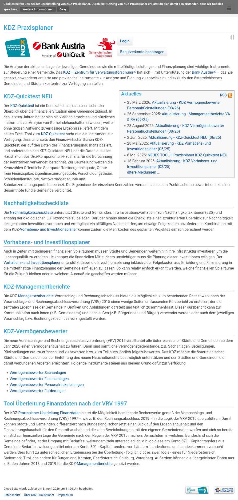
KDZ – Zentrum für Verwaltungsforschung (98, 72)
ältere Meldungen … (143, 172)
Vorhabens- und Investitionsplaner (48, 229)
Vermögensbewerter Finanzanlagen (39, 379)
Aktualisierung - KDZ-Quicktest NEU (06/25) (185, 137)
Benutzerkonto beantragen (142, 52)
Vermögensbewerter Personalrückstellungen (47, 384)
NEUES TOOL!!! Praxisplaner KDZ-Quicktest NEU (187, 155)
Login (125, 41)
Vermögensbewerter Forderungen (38, 391)
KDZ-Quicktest (22, 105)
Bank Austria (202, 72)
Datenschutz (12, 495)
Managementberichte (36, 296)
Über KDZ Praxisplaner (39, 495)
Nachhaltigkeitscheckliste (31, 212)
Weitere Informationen (38, 9)
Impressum (65, 495)
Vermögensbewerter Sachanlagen (38, 372)
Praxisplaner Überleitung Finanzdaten (49, 413)
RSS (223, 95)
